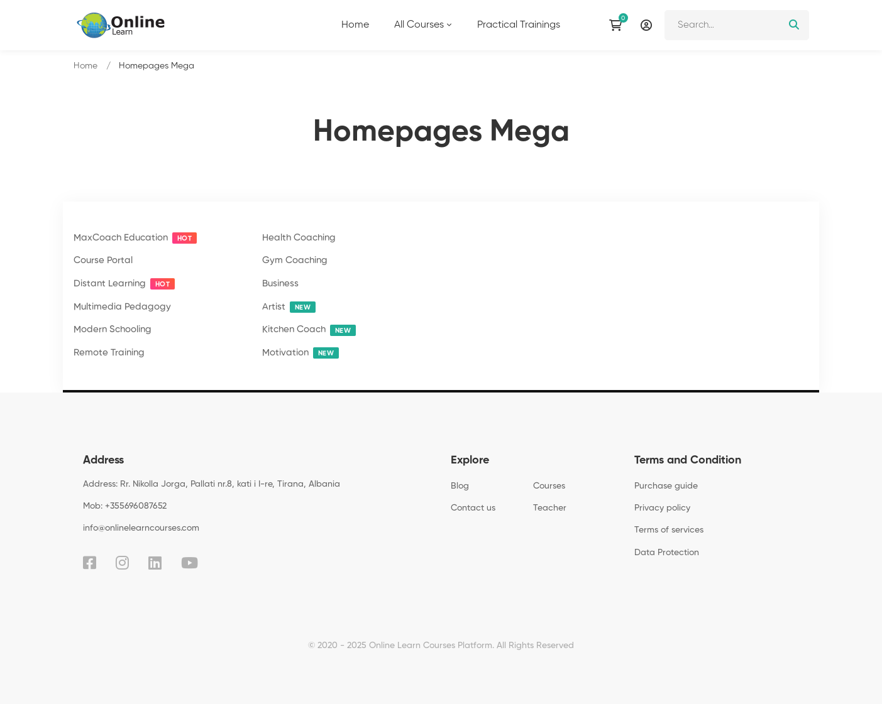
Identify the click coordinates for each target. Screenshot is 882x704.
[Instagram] (122, 562)
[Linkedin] (155, 562)
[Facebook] (89, 562)
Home (85, 66)
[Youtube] (189, 562)
